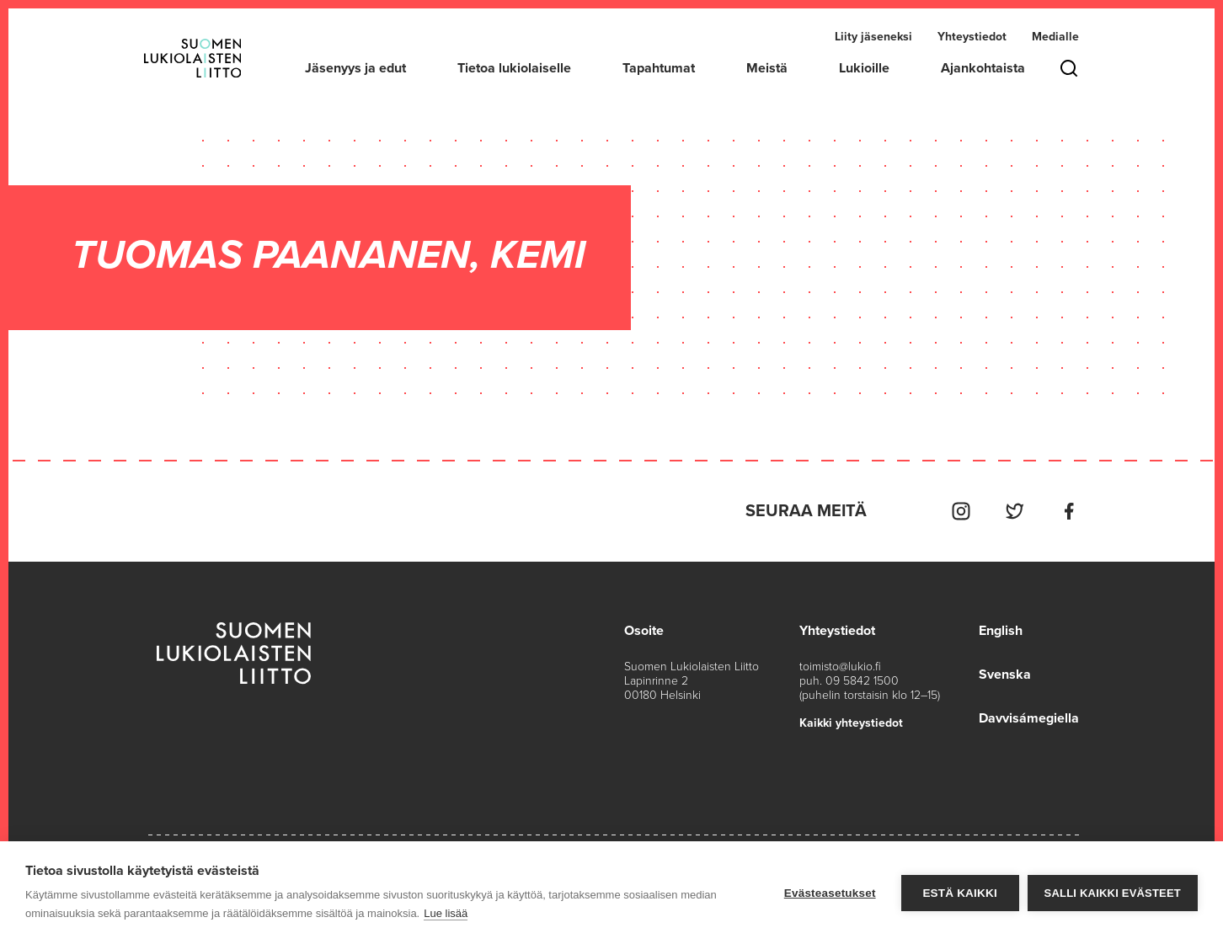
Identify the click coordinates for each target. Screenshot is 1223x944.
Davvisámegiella (1029, 718)
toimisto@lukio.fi (840, 666)
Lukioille (864, 68)
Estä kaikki (959, 893)
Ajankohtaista (983, 68)
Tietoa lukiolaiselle (514, 68)
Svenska (1005, 674)
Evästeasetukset (830, 893)
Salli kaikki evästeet (1112, 893)
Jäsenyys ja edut (355, 68)
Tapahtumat (658, 68)
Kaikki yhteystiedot (851, 723)
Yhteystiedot (972, 36)
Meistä (767, 68)
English (1001, 630)
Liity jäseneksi (873, 36)
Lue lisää (445, 913)
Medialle (1055, 36)
